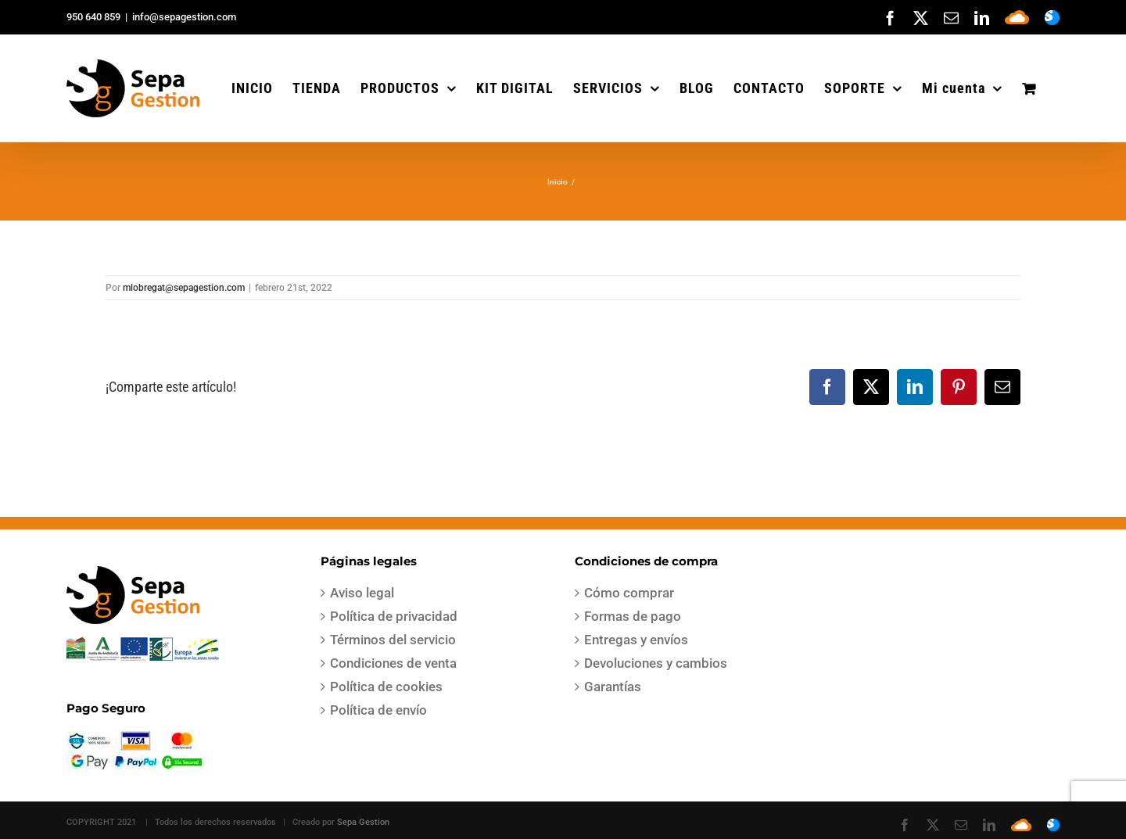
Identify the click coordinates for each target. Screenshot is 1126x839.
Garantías (612, 686)
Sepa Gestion (363, 822)
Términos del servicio (393, 639)
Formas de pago (632, 616)
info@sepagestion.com (184, 17)
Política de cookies (386, 686)
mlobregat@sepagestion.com (184, 287)
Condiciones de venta (393, 663)
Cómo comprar (629, 593)
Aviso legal (362, 593)
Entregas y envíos (636, 639)
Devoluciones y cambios (655, 663)
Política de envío (378, 710)
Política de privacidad (393, 616)
